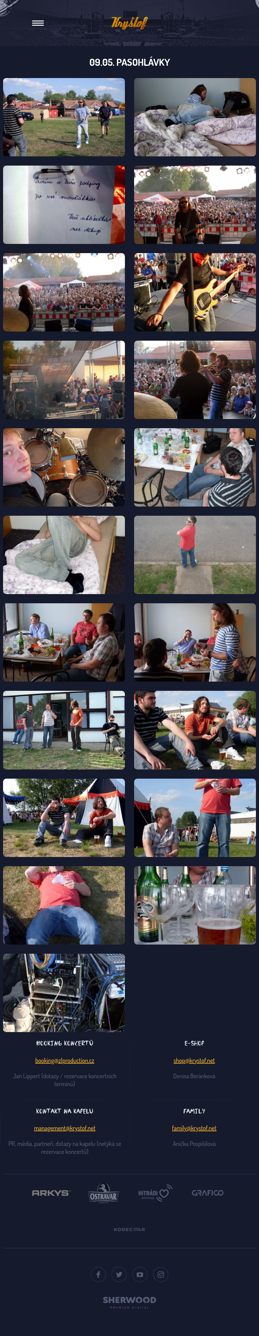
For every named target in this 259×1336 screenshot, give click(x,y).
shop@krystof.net (194, 1060)
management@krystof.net (65, 1128)
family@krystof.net (194, 1128)
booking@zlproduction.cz (64, 1060)
